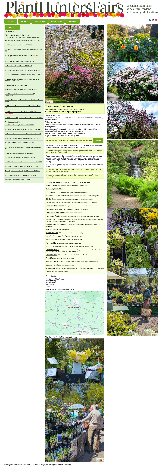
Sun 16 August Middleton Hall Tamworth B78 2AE (19, 94)
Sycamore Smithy (52, 265)
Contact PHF (72, 21)
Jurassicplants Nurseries (55, 224)
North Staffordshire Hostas (56, 239)
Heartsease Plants (53, 216)
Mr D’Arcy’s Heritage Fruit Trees (58, 236)
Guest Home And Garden (55, 213)
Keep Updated (56, 21)
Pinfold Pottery (51, 246)
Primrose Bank (51, 255)
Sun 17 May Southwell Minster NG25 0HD (17, 179)
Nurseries (24, 21)
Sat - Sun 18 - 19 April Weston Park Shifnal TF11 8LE (20, 157)
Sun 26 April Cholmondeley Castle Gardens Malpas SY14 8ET (23, 162)
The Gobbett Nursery (53, 268)
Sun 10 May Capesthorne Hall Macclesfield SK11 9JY (21, 175)
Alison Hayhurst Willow (54, 189)
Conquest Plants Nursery (55, 206)
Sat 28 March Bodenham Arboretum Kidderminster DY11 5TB (23, 134)
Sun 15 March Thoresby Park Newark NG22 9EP (19, 125)
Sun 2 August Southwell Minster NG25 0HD (17, 85)
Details (98, 140)
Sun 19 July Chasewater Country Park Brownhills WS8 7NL (22, 70)
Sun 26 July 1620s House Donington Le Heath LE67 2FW (22, 79)
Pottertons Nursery (53, 250)
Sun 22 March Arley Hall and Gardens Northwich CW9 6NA (22, 129)
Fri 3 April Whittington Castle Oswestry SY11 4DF (19, 142)
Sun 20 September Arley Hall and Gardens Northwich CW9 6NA (24, 118)
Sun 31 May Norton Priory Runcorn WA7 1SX (18, 45)
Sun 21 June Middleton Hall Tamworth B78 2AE (19, 55)
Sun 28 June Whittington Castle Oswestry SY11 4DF (20, 61)
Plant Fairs (11, 21)
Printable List (12, 27)
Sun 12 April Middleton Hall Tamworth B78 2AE (19, 153)
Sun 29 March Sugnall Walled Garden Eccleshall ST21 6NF (22, 138)
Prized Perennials (52, 258)
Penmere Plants (52, 243)
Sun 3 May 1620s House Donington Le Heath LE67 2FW (21, 166)
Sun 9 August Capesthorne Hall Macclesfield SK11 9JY (21, 89)
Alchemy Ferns (51, 185)
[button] (10, 21)
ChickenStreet (51, 199)
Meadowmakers (52, 233)
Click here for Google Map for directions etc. (61, 337)
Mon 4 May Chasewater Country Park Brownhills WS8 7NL (22, 171)
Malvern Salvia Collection (55, 229)
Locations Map (39, 21)
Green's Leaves (52, 209)
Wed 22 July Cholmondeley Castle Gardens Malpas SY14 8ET (23, 74)
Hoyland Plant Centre (54, 219)
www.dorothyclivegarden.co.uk (63, 289)
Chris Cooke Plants (53, 202)
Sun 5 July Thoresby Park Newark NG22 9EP (18, 66)
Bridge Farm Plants (53, 192)
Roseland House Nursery (55, 261)
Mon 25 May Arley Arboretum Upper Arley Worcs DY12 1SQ (22, 40)
